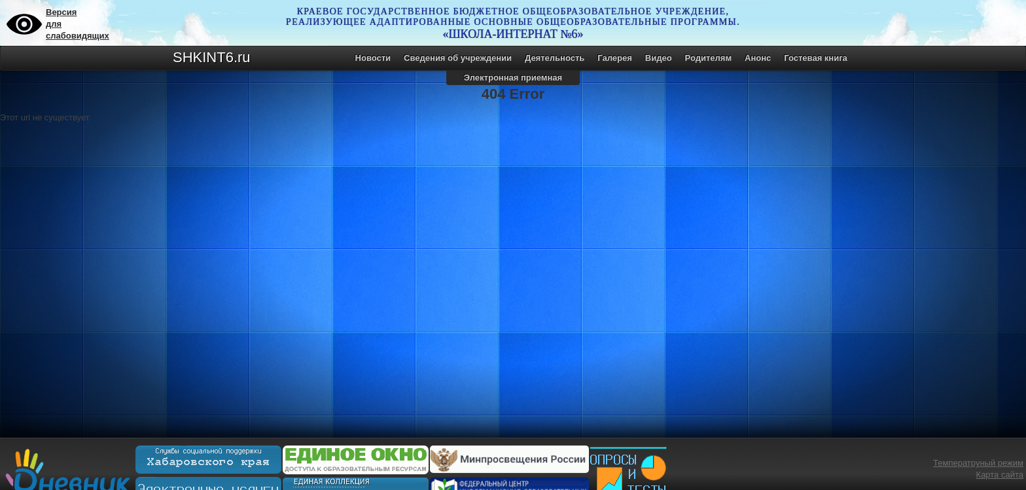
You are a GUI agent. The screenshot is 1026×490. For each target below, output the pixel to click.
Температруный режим (978, 463)
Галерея (614, 58)
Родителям (708, 58)
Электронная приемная (513, 77)
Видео (658, 58)
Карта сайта (999, 475)
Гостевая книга (815, 58)
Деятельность (554, 58)
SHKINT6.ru (212, 57)
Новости (373, 58)
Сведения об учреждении (458, 58)
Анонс (758, 58)
